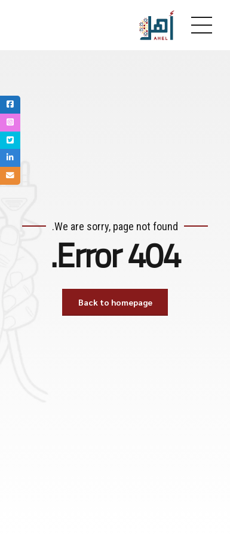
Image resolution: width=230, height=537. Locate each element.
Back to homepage (115, 302)
